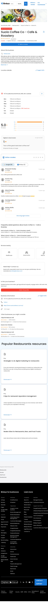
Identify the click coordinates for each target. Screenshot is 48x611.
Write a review (32, 4)
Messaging (3, 532)
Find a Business (37, 518)
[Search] (25, 4)
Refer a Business (37, 525)
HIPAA (25, 591)
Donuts (2, 472)
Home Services (14, 559)
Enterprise (12, 502)
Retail (11, 571)
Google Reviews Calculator (40, 508)
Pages (2, 507)
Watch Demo (27, 504)
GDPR (22, 591)
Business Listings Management (14, 536)
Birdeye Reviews (28, 524)
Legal (11, 561)
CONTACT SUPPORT (39, 582)
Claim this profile (24, 290)
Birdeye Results (28, 526)
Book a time (27, 507)
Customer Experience (15, 539)
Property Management (16, 563)
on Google (7, 170)
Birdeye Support (37, 522)
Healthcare (13, 556)
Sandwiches (3, 477)
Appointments (4, 521)
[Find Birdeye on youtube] (29, 582)
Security (17, 591)
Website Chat (13, 525)
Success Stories (28, 521)
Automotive (13, 549)
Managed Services (38, 499)
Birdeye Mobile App (4, 560)
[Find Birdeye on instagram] (26, 582)
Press (25, 514)
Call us (5, 302)
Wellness (12, 573)
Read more (4, 64)
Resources (26, 509)
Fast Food (2, 474)
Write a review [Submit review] (23, 44)
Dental (12, 551)
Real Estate (13, 568)
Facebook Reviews (14, 533)
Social (2, 519)
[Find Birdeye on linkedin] (23, 582)
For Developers (37, 520)
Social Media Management (13, 542)
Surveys (3, 535)
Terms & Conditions (4, 591)
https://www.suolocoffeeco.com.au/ (13, 305)
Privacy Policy (11, 591)
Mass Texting (4, 524)
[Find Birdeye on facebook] (17, 582)
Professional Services (38, 502)
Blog (25, 512)
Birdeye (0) (21, 164)
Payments (3, 526)
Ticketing (3, 542)
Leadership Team (28, 502)
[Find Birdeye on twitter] (20, 582)
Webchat (3, 517)
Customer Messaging (15, 521)
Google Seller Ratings (4, 510)
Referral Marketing (14, 523)
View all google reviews (22, 215)
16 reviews (13, 38)
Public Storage (13, 566)
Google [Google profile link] (7, 309)
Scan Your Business (38, 515)
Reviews (3, 502)
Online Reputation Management (14, 517)
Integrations (4, 553)
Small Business (14, 499)
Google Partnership (4, 556)
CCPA (29, 591)
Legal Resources (28, 529)
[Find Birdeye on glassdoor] (32, 582)
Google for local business (14, 509)
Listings (3, 499)
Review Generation (15, 514)
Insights (3, 537)
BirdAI (2, 548)
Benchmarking (4, 540)
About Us (26, 499)
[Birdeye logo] (5, 4)
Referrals (3, 504)
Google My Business (15, 530)
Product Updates (28, 516)
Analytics (3, 550)
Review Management (15, 512)
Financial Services (14, 554)
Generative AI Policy (35, 591)
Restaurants (15, 25)
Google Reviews (14, 528)
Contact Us (27, 531)
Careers (26, 519)
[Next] (43, 253)
